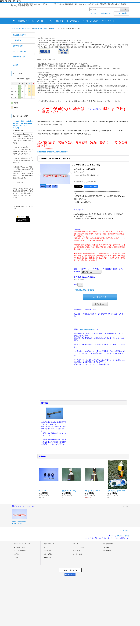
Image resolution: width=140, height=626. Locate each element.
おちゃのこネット (123, 536)
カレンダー (76, 550)
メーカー (46, 547)
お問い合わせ (18, 46)
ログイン (93, 13)
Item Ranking (47, 557)
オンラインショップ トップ (22, 543)
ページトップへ (124, 530)
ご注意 (15, 65)
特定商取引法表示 (19, 35)
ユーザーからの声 (19, 51)
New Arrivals (47, 550)
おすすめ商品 (48, 554)
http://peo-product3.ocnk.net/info (52, 152)
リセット (125, 506)
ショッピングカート (20, 550)
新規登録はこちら (106, 13)
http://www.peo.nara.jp (87, 329)
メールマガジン (78, 554)
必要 (84, 202)
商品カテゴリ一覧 (49, 543)
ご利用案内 (17, 40)
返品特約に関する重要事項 (84, 290)
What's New (76, 543)
